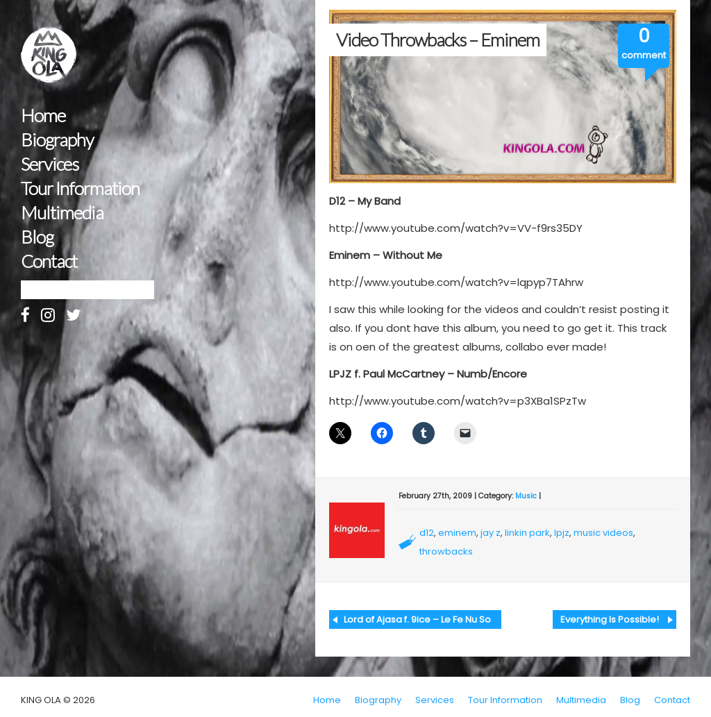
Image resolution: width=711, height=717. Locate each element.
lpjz (561, 532)
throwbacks (446, 551)
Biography (57, 139)
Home (43, 115)
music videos (603, 532)
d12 (426, 532)
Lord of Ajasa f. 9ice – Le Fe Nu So (417, 619)
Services (49, 164)
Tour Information (80, 188)
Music (526, 496)
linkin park (527, 532)
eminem (457, 532)
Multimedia (62, 212)
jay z (490, 532)
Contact (49, 261)
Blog (37, 237)
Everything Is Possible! (609, 619)
